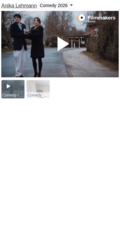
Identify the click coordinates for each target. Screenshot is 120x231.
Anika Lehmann (19, 5)
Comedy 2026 (54, 5)
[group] (13, 89)
